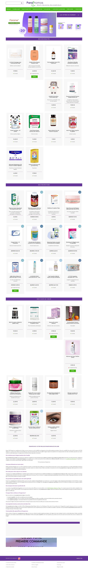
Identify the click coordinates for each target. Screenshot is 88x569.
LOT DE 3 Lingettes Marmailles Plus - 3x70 (73, 277)
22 (15, 401)
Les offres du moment (68, 15)
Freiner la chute (34, 133)
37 (53, 331)
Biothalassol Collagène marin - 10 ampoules (72, 243)
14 (53, 105)
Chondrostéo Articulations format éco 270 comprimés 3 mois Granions (34, 243)
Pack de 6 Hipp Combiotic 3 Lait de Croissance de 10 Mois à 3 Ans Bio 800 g (34, 428)
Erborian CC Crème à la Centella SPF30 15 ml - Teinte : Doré (73, 393)
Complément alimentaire (53, 245)
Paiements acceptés (10, 566)
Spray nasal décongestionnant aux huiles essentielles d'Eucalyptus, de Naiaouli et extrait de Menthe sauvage (15, 213)
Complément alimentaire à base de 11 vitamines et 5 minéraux (53, 213)
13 (15, 139)
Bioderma (56, 488)
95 (32, 436)
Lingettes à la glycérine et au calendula (73, 280)
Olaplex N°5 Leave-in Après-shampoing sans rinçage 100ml (34, 393)
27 (37, 251)
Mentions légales (35, 564)
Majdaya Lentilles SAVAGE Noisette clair (53, 428)
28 (34, 401)
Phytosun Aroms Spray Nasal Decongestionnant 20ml (15, 209)
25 (15, 436)
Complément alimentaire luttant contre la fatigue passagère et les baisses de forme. (34, 213)
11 (73, 71)
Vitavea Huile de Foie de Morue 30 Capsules (53, 131)
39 (32, 251)
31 (73, 365)
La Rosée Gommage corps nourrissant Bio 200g (15, 63)
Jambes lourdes (72, 133)
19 (73, 105)
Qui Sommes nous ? (61, 562)
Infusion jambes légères (15, 133)
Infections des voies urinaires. (53, 325)
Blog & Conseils (60, 566)
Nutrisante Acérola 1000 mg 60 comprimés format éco (34, 209)
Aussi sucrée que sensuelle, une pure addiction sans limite (34, 66)
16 (32, 285)
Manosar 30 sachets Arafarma (53, 323)
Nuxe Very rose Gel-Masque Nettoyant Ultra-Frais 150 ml (72, 209)
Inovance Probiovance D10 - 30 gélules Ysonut (34, 323)
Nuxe (60, 488)
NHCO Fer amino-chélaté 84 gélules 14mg (15, 323)
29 (51, 285)
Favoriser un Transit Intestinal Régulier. (15, 168)
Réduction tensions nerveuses (72, 65)
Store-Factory (34, 566)
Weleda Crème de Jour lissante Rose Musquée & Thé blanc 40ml (15, 393)
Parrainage (59, 564)
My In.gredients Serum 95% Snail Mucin (53, 63)
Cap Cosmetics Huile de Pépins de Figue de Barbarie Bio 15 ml (53, 277)
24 (34, 71)
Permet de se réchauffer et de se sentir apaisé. (53, 100)
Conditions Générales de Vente (38, 562)
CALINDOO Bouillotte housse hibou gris (53, 97)
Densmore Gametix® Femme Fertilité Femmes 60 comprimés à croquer (72, 97)
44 (53, 436)
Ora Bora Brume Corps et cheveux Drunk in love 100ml (72, 323)
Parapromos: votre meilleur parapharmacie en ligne (44, 446)
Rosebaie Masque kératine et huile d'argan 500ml (53, 393)
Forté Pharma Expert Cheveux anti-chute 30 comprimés (34, 131)
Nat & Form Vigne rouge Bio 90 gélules (72, 131)
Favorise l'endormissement (15, 245)
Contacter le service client (11, 562)
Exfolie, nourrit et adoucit (15, 65)
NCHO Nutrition (50, 488)
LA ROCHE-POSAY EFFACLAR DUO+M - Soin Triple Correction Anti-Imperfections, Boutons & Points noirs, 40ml (34, 277)
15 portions (34, 168)
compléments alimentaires (71, 458)
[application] (85, 566)
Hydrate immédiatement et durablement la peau (15, 397)
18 (17, 251)
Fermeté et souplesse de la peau (15, 431)
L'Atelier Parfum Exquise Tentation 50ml (34, 63)
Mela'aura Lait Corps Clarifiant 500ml (72, 357)
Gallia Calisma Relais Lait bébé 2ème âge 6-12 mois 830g (15, 277)
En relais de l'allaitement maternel (15, 280)
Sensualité (72, 325)
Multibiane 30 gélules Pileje (53, 208)
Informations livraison (10, 564)
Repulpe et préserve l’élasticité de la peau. (72, 246)
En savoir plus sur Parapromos (44, 462)
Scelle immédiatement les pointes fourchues (34, 397)
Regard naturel (54, 430)
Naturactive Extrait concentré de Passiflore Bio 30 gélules (53, 243)
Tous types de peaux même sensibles (72, 212)
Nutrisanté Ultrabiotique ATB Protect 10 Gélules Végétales (15, 165)
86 (37, 436)
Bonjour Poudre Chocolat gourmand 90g (34, 165)
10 (53, 71)
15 (71, 217)
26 (56, 285)
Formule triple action (34, 245)
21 (13, 251)
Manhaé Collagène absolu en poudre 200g (15, 428)
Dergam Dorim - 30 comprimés (15, 243)
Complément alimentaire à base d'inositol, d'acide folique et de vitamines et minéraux (72, 101)
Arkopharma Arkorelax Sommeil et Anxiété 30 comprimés (73, 63)
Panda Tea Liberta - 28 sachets (15, 131)
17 (15, 71)
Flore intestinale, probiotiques (34, 325)
